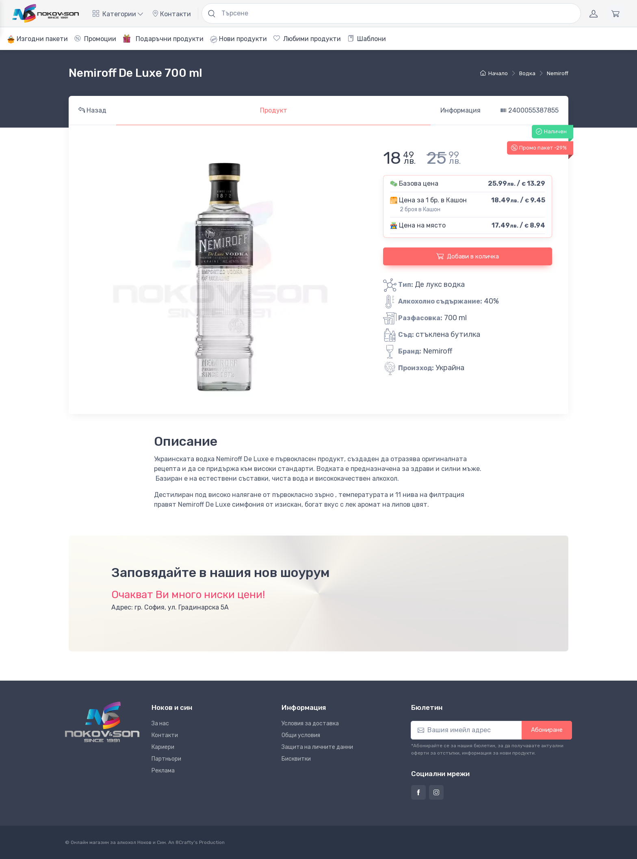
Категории (118, 14)
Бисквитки (296, 758)
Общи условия (301, 735)
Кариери (163, 747)
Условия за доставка (310, 723)
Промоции (95, 39)
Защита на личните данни (317, 747)
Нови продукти (238, 39)
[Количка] (615, 13)
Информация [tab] (460, 110)
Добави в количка (467, 256)
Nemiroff (557, 73)
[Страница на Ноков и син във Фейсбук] (418, 792)
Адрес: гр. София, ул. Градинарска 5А (170, 607)
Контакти (171, 14)
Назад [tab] (92, 110)
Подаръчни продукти (163, 39)
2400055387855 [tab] (529, 110)
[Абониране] (466, 730)
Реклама (163, 770)
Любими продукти (307, 39)
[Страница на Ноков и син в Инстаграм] (436, 792)
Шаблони (366, 39)
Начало (494, 73)
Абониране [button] (547, 729)
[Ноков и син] (102, 722)
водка (527, 73)
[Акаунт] (593, 13)
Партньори (166, 758)
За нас (160, 723)
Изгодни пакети (37, 39)
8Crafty (185, 842)
